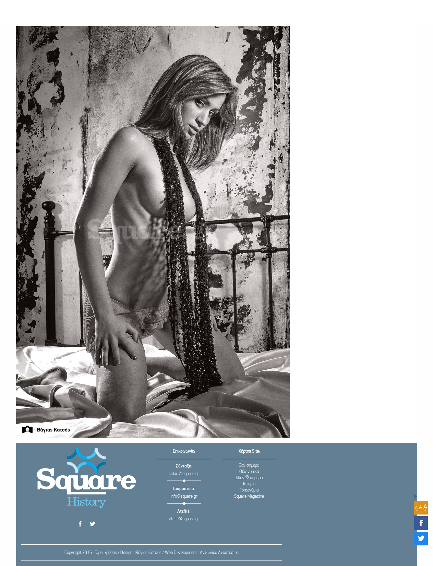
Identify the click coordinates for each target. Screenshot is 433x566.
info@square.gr (183, 496)
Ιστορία (249, 484)
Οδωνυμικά (249, 472)
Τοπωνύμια (249, 490)
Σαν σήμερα (249, 465)
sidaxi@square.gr (184, 474)
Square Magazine (249, 496)
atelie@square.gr (184, 519)
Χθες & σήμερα (249, 478)
